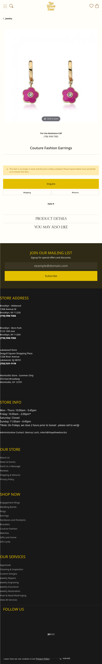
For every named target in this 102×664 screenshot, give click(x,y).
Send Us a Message (10, 466)
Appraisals (5, 565)
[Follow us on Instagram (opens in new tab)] (6, 615)
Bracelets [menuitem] (5, 524)
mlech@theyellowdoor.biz (53, 432)
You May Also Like (51, 227)
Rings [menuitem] (3, 511)
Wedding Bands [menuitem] (8, 506)
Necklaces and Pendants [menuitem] (13, 519)
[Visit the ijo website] (51, 634)
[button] (11, 6)
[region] (51, 77)
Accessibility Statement (77, 650)
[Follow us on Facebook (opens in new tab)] (14, 615)
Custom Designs (8, 573)
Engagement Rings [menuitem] (10, 502)
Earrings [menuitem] (4, 515)
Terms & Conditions (54, 650)
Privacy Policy (7, 479)
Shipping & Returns (10, 474)
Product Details (51, 219)
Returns (75, 192)
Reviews (4, 470)
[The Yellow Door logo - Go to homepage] (51, 6)
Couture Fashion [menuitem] (8, 528)
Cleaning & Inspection (11, 569)
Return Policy (20, 650)
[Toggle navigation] (5, 6)
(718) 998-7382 (51, 136)
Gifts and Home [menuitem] (8, 537)
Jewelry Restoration (10, 591)
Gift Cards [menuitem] (5, 541)
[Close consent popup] (61, 659)
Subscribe (51, 276)
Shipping (27, 192)
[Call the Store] (8, 315)
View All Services (8, 599)
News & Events (7, 461)
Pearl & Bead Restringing (13, 595)
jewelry (8, 18)
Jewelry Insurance (9, 586)
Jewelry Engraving (9, 582)
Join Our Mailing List (51, 253)
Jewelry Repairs (8, 578)
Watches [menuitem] (4, 533)
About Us (5, 457)
